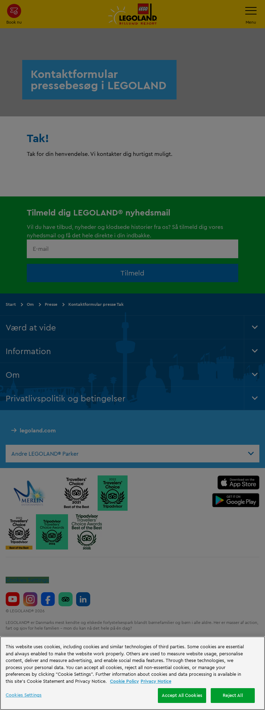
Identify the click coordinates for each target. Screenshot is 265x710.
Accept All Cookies (182, 695)
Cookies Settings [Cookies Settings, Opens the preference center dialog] (24, 695)
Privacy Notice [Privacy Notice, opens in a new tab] (156, 681)
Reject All (232, 695)
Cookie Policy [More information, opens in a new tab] (124, 681)
